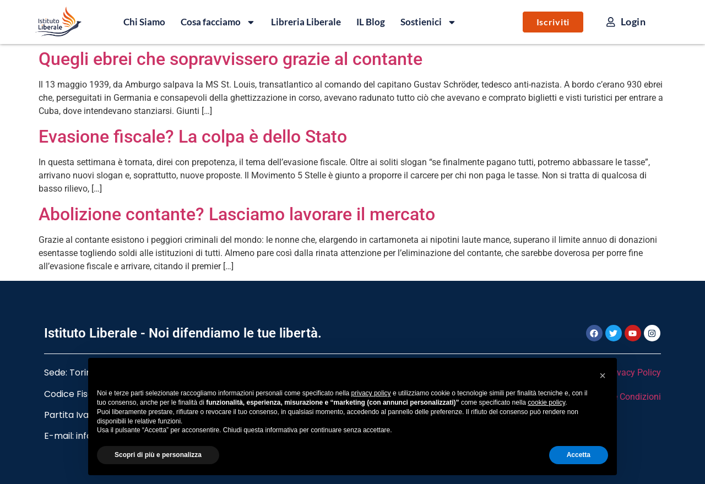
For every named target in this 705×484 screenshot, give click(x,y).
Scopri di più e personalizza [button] (158, 455)
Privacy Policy (633, 372)
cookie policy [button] (546, 402)
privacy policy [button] (371, 393)
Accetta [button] (578, 455)
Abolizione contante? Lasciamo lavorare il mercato (237, 214)
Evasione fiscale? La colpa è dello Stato (193, 136)
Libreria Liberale (306, 22)
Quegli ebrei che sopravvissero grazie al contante (230, 58)
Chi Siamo (144, 22)
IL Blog (370, 22)
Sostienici (428, 22)
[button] (602, 375)
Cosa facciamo (218, 22)
